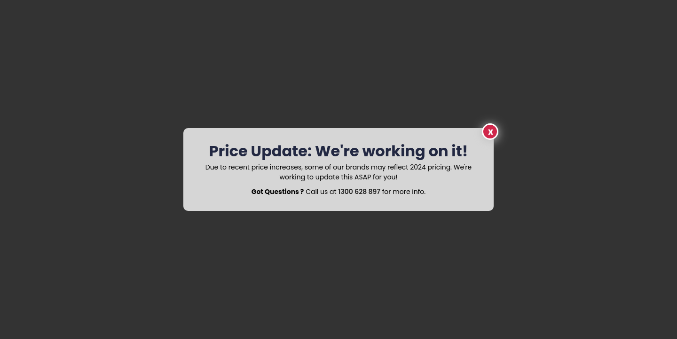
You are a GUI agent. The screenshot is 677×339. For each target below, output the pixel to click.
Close (490, 131)
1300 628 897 (359, 191)
